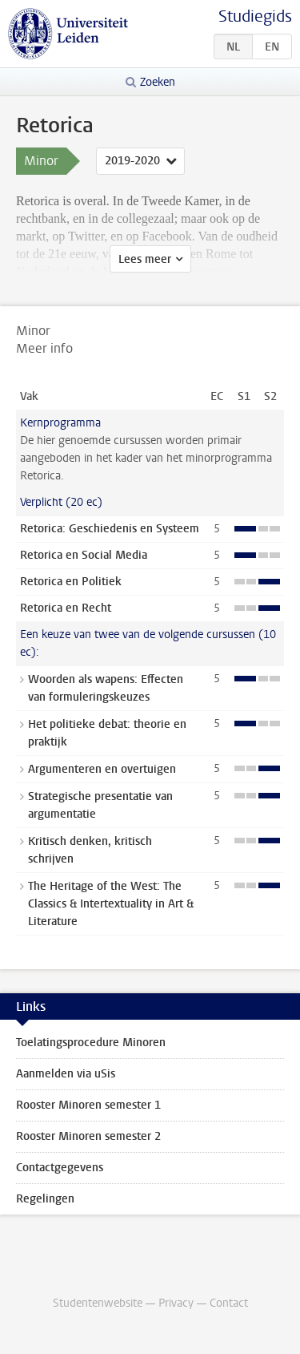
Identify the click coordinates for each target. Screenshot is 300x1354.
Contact (229, 1303)
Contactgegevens (59, 1167)
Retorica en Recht (65, 608)
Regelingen (45, 1198)
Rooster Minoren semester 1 (88, 1105)
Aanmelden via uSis (65, 1073)
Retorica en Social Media (83, 555)
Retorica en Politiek (71, 581)
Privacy (176, 1303)
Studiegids (255, 16)
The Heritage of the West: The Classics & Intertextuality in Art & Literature (111, 904)
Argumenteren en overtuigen (102, 769)
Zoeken (157, 82)
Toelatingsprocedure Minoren (91, 1042)
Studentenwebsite (97, 1303)
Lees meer (144, 259)
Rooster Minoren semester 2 (88, 1136)
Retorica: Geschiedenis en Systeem (109, 528)
